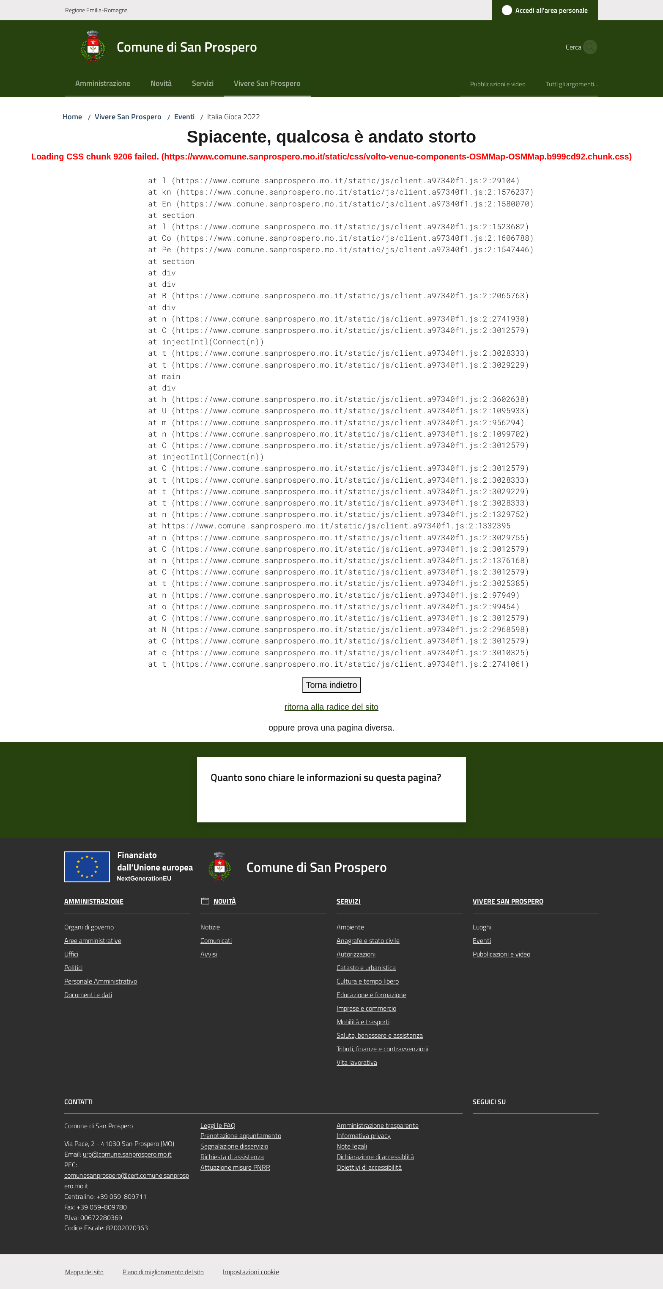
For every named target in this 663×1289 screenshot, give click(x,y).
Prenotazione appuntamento (240, 1135)
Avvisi (208, 954)
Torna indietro (331, 685)
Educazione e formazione (371, 994)
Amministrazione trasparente (378, 1125)
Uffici (71, 954)
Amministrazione (93, 901)
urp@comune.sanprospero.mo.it (127, 1154)
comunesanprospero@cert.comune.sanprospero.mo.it (126, 1180)
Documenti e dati (88, 994)
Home (72, 116)
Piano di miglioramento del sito (163, 1272)
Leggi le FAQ (218, 1125)
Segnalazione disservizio (234, 1146)
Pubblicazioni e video (501, 954)
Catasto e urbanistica (366, 967)
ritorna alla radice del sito (331, 707)
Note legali (352, 1146)
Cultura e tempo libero (368, 981)
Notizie (210, 927)
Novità (225, 901)
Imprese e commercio (366, 1008)
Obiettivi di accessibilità (369, 1167)
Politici (73, 967)
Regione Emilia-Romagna (96, 9)
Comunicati (216, 940)
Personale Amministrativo (100, 981)
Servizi (349, 901)
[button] (588, 47)
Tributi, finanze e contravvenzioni (382, 1049)
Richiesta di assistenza (232, 1157)
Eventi (184, 116)
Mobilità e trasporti (363, 1022)
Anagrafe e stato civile (368, 940)
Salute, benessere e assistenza (380, 1035)
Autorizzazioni (356, 954)
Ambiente (350, 927)
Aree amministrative (92, 940)
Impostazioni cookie (251, 1272)
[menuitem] (102, 84)
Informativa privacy (364, 1135)
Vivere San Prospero (128, 116)
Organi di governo (89, 927)
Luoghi (482, 927)
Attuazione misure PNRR (235, 1167)
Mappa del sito (84, 1272)
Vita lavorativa (357, 1062)
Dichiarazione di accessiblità (375, 1157)
